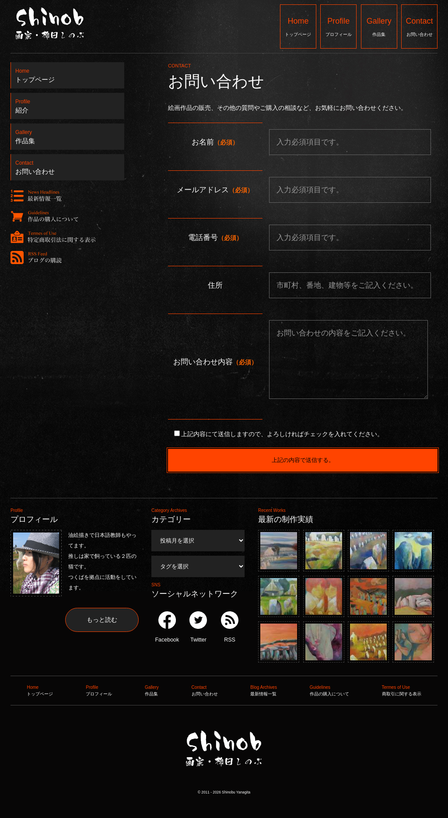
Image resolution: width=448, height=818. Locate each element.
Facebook (167, 627)
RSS (229, 627)
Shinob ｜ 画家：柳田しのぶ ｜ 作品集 (223, 784)
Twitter (198, 627)
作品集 (379, 26)
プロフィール (338, 26)
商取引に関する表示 (401, 689)
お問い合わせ (419, 26)
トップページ (298, 26)
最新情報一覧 (263, 689)
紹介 (67, 103)
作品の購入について (329, 689)
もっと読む (102, 619)
